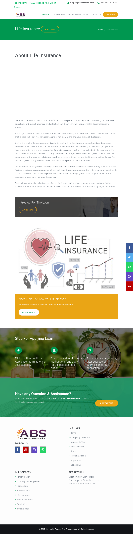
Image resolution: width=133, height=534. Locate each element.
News (72, 451)
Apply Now (50, 29)
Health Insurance (25, 500)
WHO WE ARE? (74, 14)
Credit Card (22, 504)
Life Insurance (23, 495)
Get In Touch (28, 312)
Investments (23, 509)
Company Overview (80, 438)
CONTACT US (96, 14)
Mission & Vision (78, 456)
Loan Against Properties (28, 482)
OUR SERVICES (58, 14)
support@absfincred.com (82, 3)
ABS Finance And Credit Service (64, 529)
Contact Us (106, 397)
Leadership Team (78, 442)
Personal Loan (23, 477)
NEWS (85, 14)
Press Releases (77, 447)
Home (46, 14)
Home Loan (22, 486)
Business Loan (23, 491)
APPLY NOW (111, 14)
